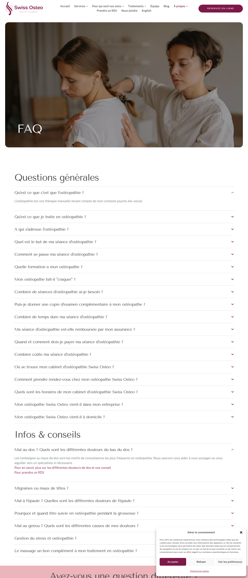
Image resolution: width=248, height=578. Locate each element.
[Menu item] (65, 6)
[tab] (124, 192)
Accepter (173, 561)
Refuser (201, 561)
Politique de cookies (199, 571)
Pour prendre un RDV (29, 472)
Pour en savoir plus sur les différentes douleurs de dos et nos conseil (62, 468)
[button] (241, 532)
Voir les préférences (230, 561)
